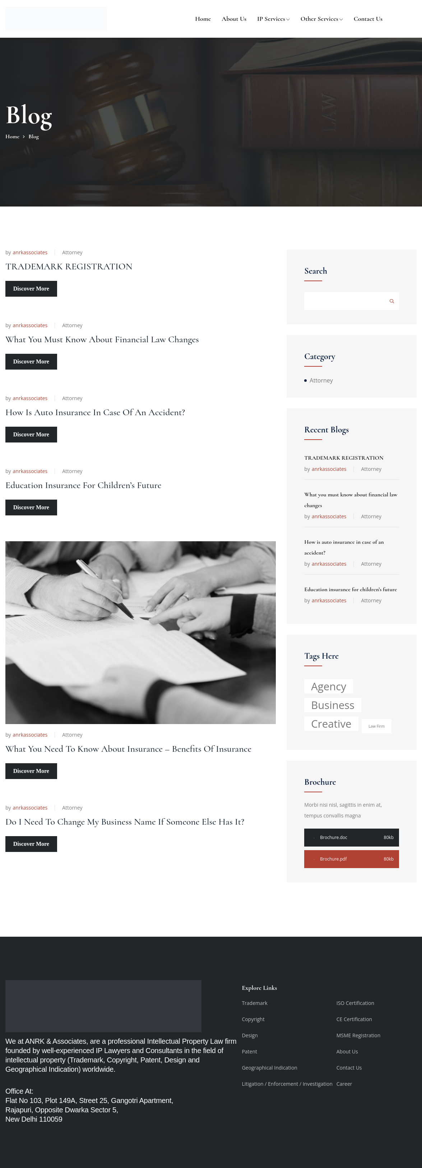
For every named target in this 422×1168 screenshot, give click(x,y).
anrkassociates (30, 252)
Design (250, 1035)
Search (315, 271)
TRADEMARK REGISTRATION (83, 266)
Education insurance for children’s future (101, 458)
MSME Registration (359, 1035)
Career (344, 1083)
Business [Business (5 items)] (332, 705)
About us (234, 19)
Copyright (253, 1019)
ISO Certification (355, 1003)
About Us (347, 1051)
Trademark (254, 1003)
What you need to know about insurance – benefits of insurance (133, 719)
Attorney (72, 252)
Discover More (31, 288)
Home (203, 19)
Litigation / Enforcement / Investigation (287, 1083)
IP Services (271, 19)
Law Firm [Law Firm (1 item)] (376, 726)
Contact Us (368, 19)
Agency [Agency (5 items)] (328, 686)
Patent (249, 1051)
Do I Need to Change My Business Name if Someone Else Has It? (134, 794)
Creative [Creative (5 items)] (331, 724)
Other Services (319, 19)
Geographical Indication (269, 1067)
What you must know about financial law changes (124, 330)
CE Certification (354, 1019)
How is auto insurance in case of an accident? (115, 394)
